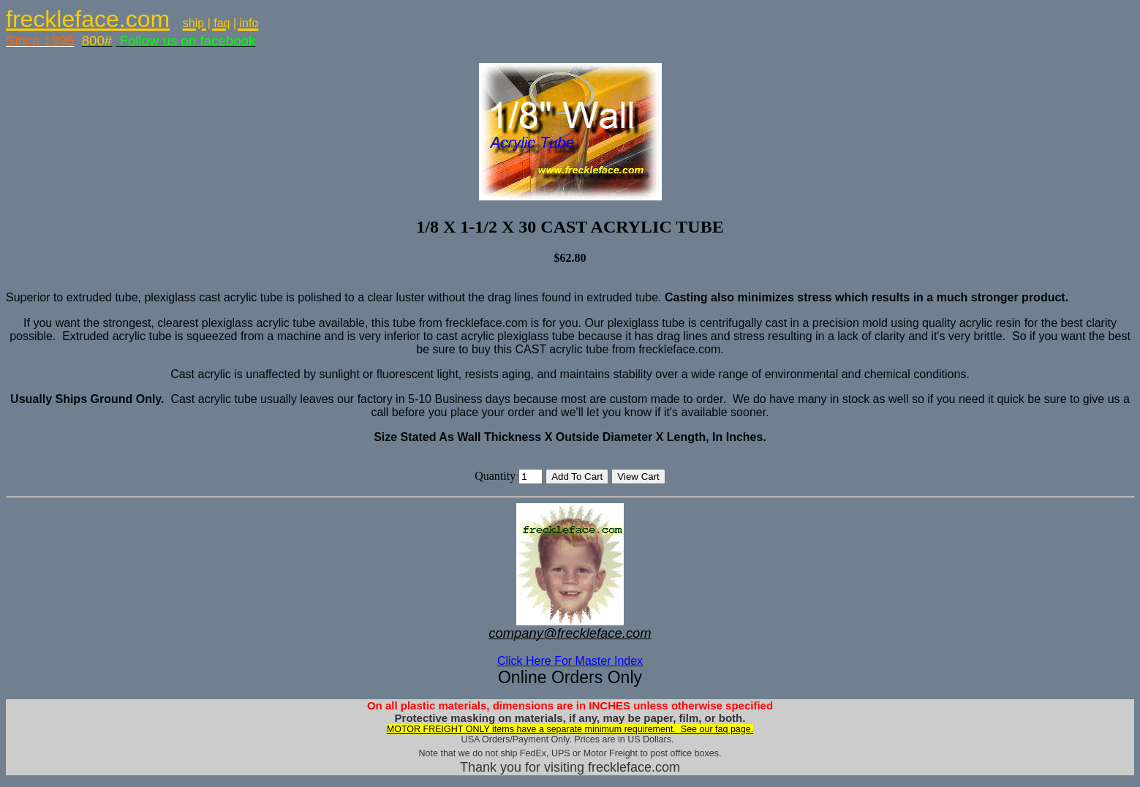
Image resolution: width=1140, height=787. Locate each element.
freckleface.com (88, 19)
